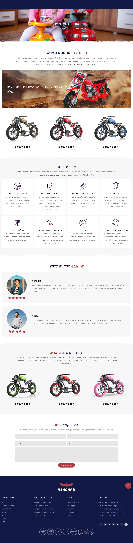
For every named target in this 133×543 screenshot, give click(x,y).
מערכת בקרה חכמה (17, 193)
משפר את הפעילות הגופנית (116, 230)
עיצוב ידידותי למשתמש (83, 193)
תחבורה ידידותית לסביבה (50, 230)
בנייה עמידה (115, 193)
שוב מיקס (36, 280)
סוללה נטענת (17, 230)
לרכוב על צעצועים (66, 28)
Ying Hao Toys (51, 28)
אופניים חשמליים (80, 28)
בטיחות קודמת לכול (50, 193)
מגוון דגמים (83, 230)
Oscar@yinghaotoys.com (115, 509)
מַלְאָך (35, 315)
